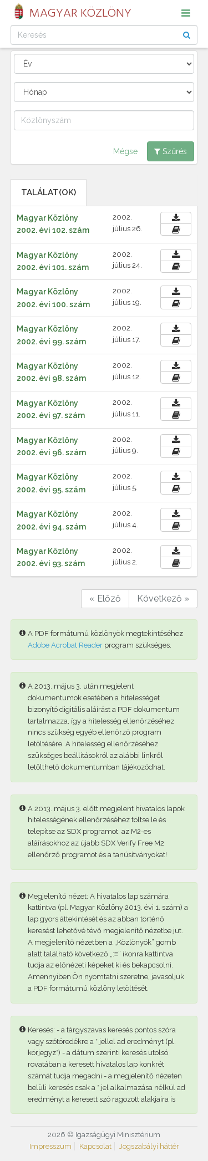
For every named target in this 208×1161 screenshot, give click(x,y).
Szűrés (170, 151)
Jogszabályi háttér (149, 1146)
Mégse (125, 151)
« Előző (105, 598)
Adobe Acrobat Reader (65, 645)
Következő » (163, 598)
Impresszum (50, 1146)
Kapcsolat (95, 1146)
